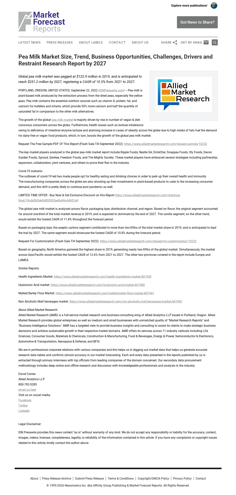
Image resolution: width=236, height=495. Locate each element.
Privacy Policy (182, 478)
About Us (140, 42)
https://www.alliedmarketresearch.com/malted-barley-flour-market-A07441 (105, 293)
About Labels (91, 42)
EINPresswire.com (112, 90)
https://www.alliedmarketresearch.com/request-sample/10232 (165, 144)
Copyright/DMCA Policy (153, 478)
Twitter (23, 405)
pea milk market (62, 120)
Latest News (29, 42)
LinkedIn (24, 411)
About (34, 478)
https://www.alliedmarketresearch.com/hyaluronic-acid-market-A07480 (98, 285)
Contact (117, 42)
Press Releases (60, 42)
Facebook (24, 400)
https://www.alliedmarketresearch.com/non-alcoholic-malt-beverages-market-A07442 (125, 301)
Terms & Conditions (121, 478)
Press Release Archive (56, 478)
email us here (27, 390)
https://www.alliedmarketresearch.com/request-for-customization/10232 (148, 241)
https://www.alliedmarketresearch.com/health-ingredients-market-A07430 (102, 276)
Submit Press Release (89, 478)
